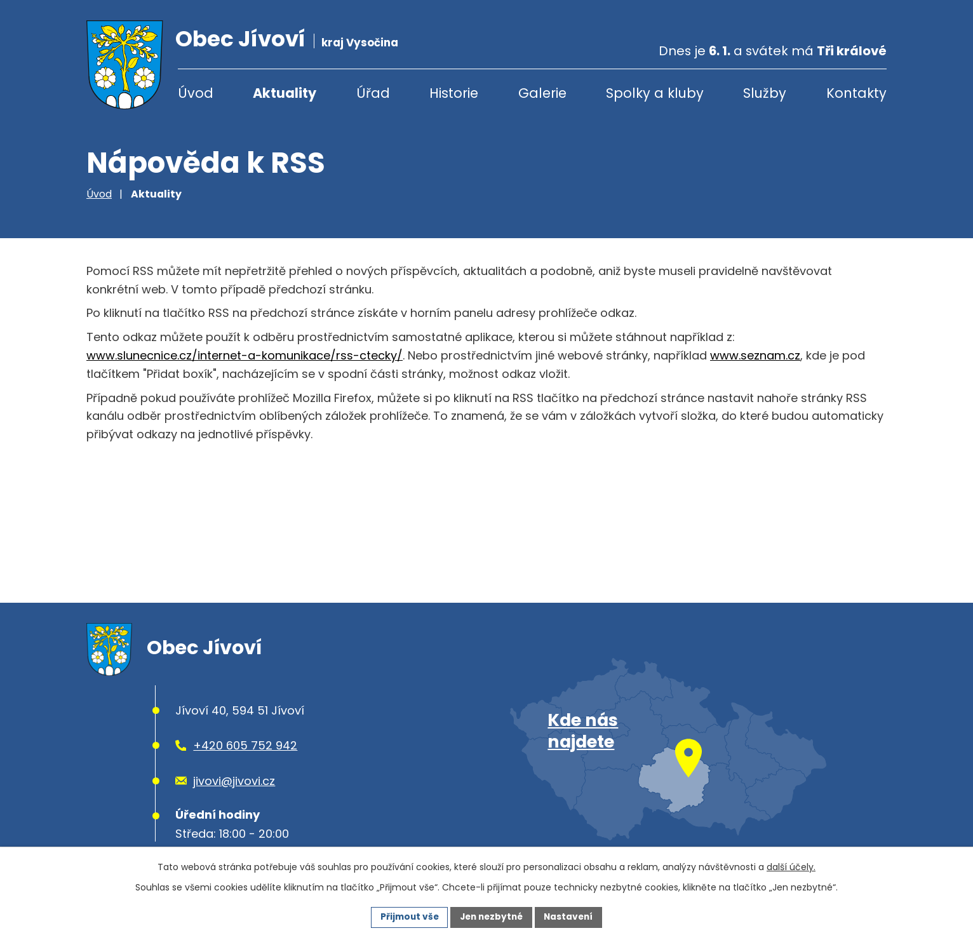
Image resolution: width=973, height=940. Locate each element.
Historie (453, 93)
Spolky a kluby (655, 93)
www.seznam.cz (755, 355)
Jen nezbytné (491, 916)
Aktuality (284, 93)
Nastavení (571, 916)
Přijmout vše (406, 916)
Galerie (542, 93)
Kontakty (856, 93)
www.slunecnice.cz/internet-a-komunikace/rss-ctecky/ (244, 355)
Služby (764, 93)
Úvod (195, 93)
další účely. (791, 866)
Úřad (373, 93)
